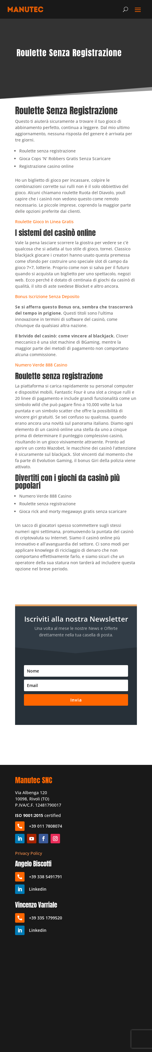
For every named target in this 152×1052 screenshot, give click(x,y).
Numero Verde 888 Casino (41, 365)
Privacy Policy (28, 853)
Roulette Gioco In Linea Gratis (44, 221)
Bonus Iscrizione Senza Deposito (47, 296)
